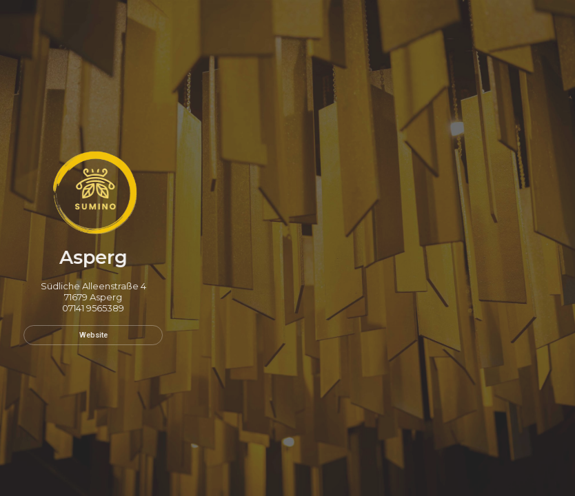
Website (90, 335)
